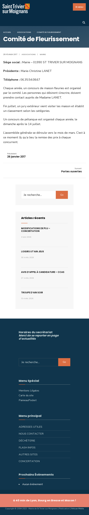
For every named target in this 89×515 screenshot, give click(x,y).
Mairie (43, 54)
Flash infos (27, 447)
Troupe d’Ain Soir (32, 292)
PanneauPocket (28, 400)
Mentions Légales (29, 390)
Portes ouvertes (71, 170)
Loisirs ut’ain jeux (32, 251)
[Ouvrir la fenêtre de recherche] (84, 22)
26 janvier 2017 (16, 155)
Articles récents (33, 218)
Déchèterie (27, 440)
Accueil (7, 32)
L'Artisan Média (77, 508)
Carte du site (26, 395)
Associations (24, 32)
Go (62, 194)
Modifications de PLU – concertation (35, 230)
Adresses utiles (30, 427)
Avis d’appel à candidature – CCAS (42, 272)
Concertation (29, 461)
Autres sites (28, 454)
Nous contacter (31, 434)
